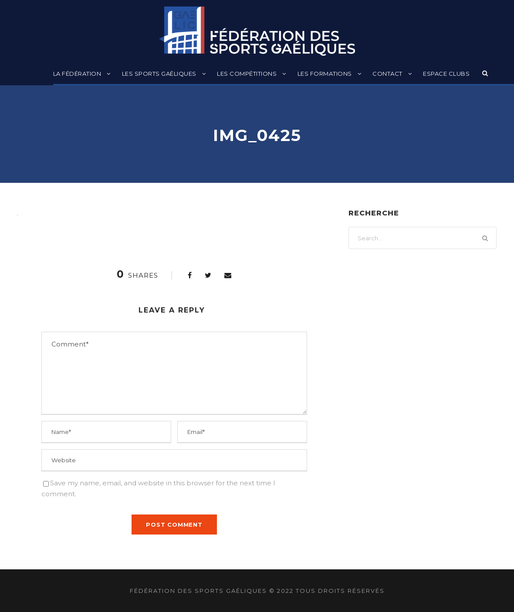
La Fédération (77, 73)
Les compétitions (247, 73)
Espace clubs (446, 73)
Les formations (325, 73)
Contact (387, 73)
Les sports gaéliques (159, 73)
